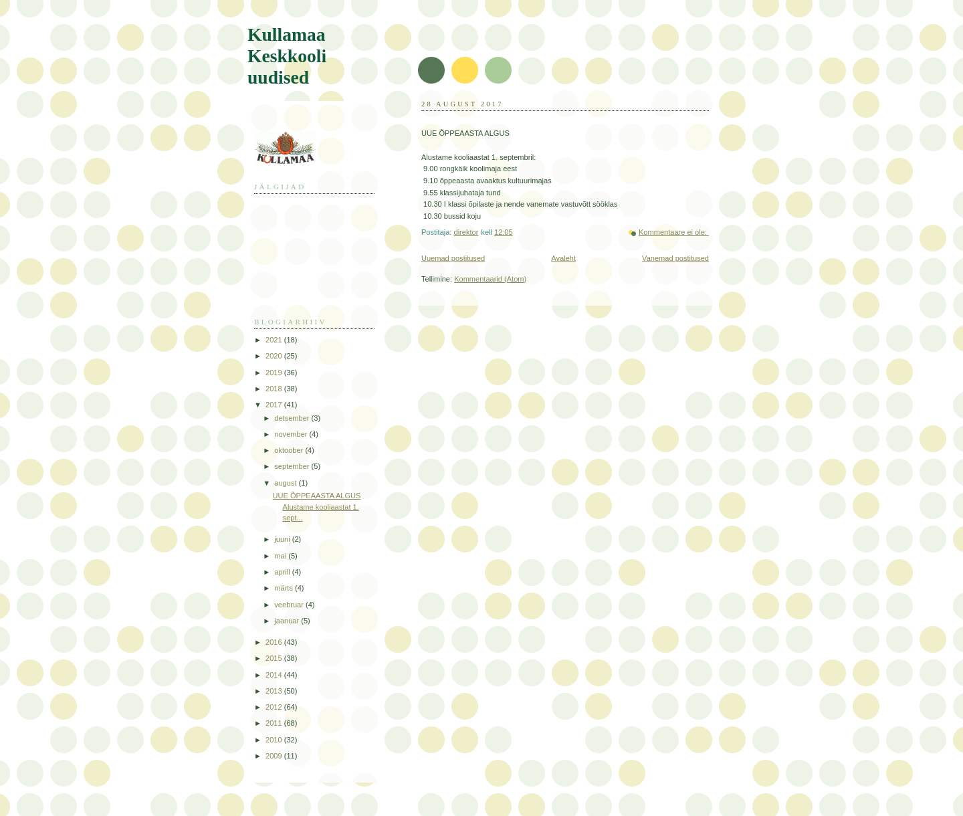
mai (281, 556)
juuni (283, 539)
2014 (274, 675)
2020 (274, 356)
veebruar (290, 605)
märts (284, 588)
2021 (274, 340)
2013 (274, 691)
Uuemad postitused (453, 258)
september (292, 466)
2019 (274, 373)
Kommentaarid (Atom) (490, 279)
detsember (292, 418)
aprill (283, 572)
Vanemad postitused (675, 258)
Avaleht (563, 258)
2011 (274, 723)
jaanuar (287, 621)
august (286, 483)
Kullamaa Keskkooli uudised (286, 56)
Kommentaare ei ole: (674, 232)
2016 (274, 642)
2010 (274, 740)
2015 (274, 658)
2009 (274, 756)
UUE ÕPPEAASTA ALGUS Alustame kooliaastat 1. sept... (317, 507)
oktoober (289, 450)
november (291, 434)
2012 (274, 707)
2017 (274, 405)
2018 (274, 389)
